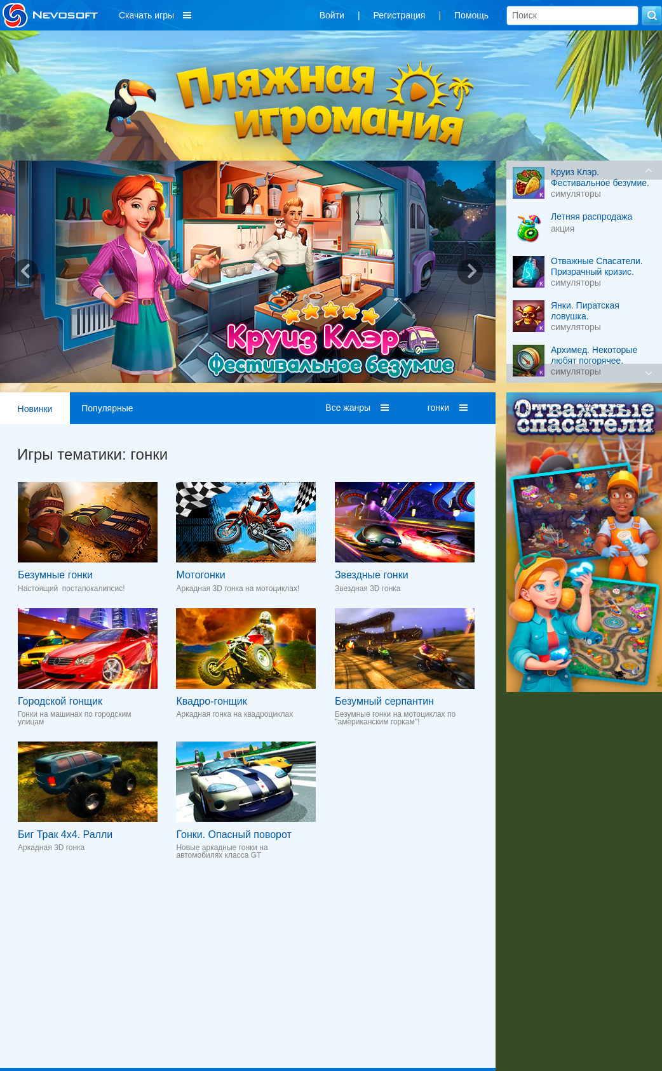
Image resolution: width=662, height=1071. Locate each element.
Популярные (107, 408)
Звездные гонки (372, 574)
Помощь (471, 15)
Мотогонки (200, 574)
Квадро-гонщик (211, 701)
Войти (332, 15)
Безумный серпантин (384, 701)
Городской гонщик (60, 701)
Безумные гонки (55, 574)
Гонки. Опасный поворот (233, 834)
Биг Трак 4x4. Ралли (65, 834)
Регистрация (400, 15)
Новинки (35, 409)
